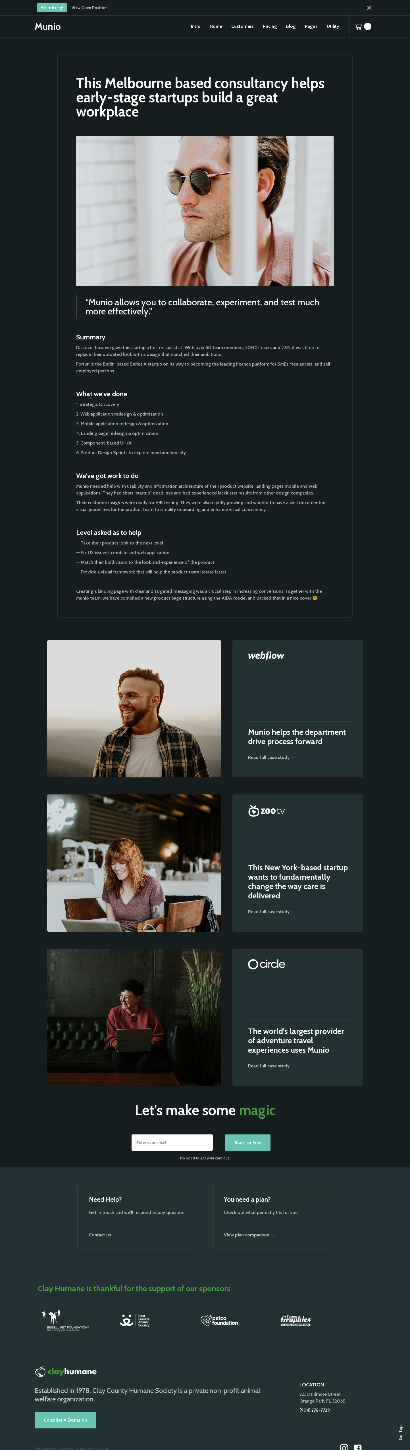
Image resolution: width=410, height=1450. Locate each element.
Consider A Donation (65, 1420)
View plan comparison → (249, 1235)
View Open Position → (92, 7)
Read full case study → (271, 757)
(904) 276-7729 (314, 1410)
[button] (216, 26)
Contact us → (103, 1235)
